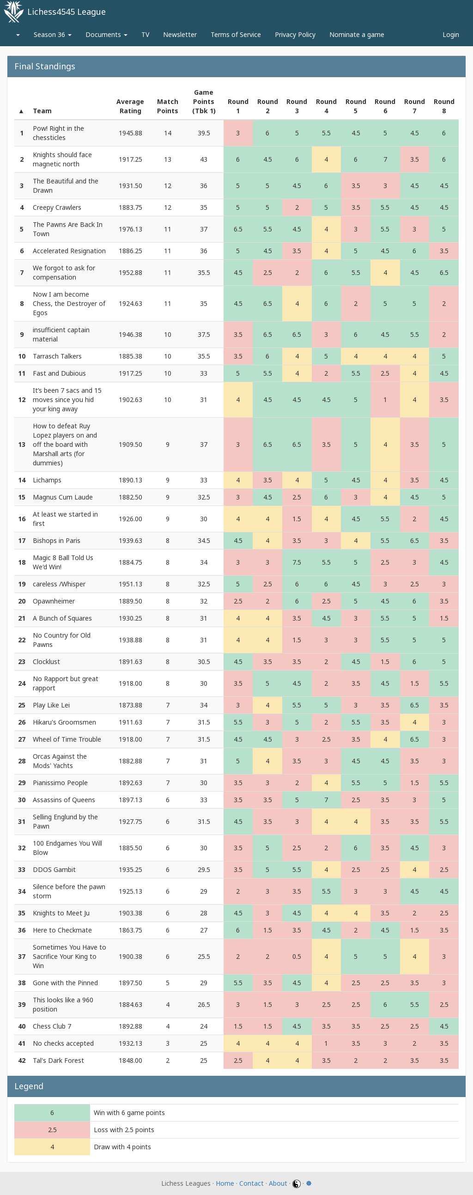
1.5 (296, 518)
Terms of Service (236, 34)
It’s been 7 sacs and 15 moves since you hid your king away (67, 399)
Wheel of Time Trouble (67, 739)
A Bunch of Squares (62, 618)
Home (225, 1183)
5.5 (326, 132)
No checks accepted (63, 1043)
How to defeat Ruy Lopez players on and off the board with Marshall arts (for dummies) (65, 444)
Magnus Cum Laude (63, 497)
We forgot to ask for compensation (64, 272)
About (278, 1183)
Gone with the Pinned (65, 982)
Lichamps (47, 480)
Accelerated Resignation (69, 250)
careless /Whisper (59, 583)
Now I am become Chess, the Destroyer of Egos (69, 303)
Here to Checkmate (62, 930)
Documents (106, 34)
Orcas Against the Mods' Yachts (60, 761)
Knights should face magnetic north (62, 159)
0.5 (296, 956)
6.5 (238, 229)
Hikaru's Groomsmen (64, 722)
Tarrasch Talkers (57, 356)
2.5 (267, 272)
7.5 (296, 562)
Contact (251, 1183)
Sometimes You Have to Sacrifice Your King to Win (69, 956)
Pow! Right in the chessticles (58, 133)
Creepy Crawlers (57, 207)
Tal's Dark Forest (58, 1060)
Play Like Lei (51, 705)
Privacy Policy (295, 34)
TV (145, 34)
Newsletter (180, 34)
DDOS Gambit (54, 869)
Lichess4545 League (66, 11)
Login (451, 34)
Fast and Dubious (59, 373)
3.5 (414, 159)
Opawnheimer (54, 601)
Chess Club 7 (52, 1026)
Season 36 (53, 34)
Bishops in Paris (56, 540)
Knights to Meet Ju (61, 912)
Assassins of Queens (64, 799)
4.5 (356, 132)
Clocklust (46, 661)
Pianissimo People (60, 782)
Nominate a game (356, 34)
